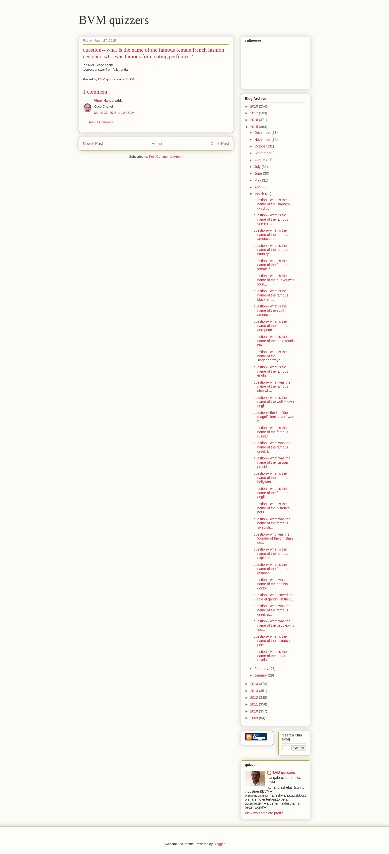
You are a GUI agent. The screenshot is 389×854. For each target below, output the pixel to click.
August (260, 160)
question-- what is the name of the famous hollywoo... (270, 477)
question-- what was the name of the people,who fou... (273, 625)
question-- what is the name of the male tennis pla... (273, 341)
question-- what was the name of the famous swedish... (271, 523)
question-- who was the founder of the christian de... (273, 538)
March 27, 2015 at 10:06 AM (114, 113)
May (258, 180)
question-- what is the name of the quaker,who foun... (273, 280)
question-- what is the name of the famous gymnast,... (270, 569)
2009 (254, 718)
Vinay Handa (104, 100)
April (258, 187)
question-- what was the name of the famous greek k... (271, 447)
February (261, 669)
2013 (254, 691)
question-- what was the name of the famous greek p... (271, 610)
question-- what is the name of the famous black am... (270, 295)
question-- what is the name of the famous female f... (270, 265)
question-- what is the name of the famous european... (270, 325)
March (259, 194)
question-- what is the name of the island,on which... (272, 204)
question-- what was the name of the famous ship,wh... (271, 386)
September (263, 153)
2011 (254, 704)
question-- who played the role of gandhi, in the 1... (274, 597)
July (258, 167)
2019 (254, 106)
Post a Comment (101, 122)
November (262, 140)
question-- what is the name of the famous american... (270, 234)
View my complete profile (264, 813)
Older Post (220, 144)
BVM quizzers (114, 19)
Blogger (219, 844)
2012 (254, 698)
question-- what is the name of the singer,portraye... (270, 356)
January (261, 675)
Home (157, 144)
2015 (254, 127)
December (262, 133)
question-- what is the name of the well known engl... (273, 402)
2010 (254, 711)
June (258, 173)
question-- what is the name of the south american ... (270, 310)
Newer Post (93, 144)
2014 (254, 684)
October (261, 146)
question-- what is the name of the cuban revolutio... (270, 656)
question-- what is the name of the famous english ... (270, 371)
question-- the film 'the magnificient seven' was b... (273, 417)
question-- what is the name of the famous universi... (270, 219)
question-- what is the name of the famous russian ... (270, 432)
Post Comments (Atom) (166, 156)
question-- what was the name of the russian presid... (271, 462)
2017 (254, 113)
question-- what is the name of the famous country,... (270, 250)
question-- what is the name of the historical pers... (271, 508)
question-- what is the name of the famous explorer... (270, 553)
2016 (254, 120)
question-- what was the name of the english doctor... (271, 584)
